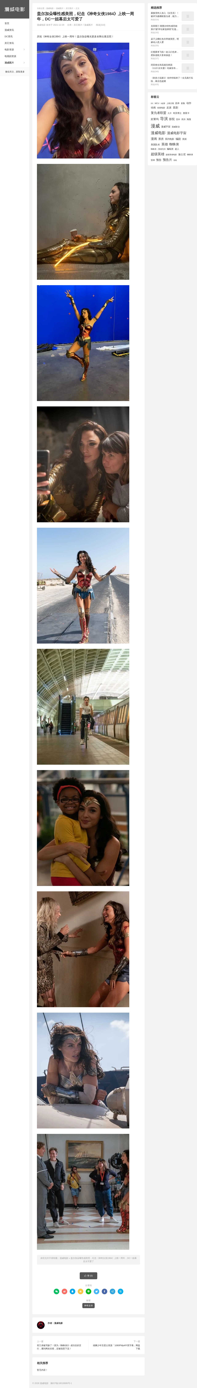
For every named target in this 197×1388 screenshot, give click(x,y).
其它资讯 (9, 43)
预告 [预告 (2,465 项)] (158, 159)
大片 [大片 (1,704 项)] (170, 113)
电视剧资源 (10, 56)
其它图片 (69, 8)
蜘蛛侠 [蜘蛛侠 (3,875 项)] (174, 144)
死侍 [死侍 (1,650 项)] (183, 119)
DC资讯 (9, 36)
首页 (7, 23)
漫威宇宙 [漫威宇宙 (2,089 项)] (165, 126)
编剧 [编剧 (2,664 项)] (178, 138)
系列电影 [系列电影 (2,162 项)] (169, 139)
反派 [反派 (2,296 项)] (169, 107)
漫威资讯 (9, 30)
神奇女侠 (88, 1305)
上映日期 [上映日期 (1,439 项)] (170, 103)
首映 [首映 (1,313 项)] (175, 160)
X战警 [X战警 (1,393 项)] (163, 103)
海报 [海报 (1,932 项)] (189, 119)
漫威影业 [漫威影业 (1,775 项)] (176, 127)
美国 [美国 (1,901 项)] (184, 139)
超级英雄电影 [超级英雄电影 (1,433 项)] (171, 155)
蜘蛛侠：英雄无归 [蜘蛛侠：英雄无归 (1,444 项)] (158, 149)
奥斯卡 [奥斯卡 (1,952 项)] (186, 113)
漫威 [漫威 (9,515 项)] (155, 125)
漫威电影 (14, 9)
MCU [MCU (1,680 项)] (157, 103)
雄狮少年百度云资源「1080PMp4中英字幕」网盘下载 (116, 1347)
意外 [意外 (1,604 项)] (178, 119)
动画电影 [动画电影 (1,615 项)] (161, 108)
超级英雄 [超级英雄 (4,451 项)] (157, 154)
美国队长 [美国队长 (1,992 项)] (155, 144)
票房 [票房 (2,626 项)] (161, 138)
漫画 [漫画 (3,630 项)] (154, 138)
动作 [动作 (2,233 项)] (188, 103)
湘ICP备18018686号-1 (61, 1383)
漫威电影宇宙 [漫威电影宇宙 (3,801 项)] (176, 133)
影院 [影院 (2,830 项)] (172, 119)
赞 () (88, 1275)
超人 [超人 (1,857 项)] (177, 149)
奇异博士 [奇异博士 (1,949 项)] (177, 113)
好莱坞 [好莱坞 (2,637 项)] (155, 119)
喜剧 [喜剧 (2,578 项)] (175, 107)
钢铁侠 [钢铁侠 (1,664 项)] (190, 154)
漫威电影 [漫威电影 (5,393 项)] (158, 133)
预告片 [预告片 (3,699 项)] (167, 159)
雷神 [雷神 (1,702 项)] (153, 160)
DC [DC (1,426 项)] (152, 103)
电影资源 (9, 49)
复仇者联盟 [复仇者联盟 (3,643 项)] (158, 112)
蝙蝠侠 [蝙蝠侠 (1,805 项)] (170, 149)
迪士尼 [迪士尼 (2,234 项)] (182, 154)
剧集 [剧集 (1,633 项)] (183, 103)
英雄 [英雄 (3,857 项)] (164, 144)
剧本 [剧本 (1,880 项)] (177, 103)
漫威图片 (9, 62)
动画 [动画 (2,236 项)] (153, 107)
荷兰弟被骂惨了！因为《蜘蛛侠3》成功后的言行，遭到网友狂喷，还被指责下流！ (59, 1347)
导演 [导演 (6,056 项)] (164, 118)
